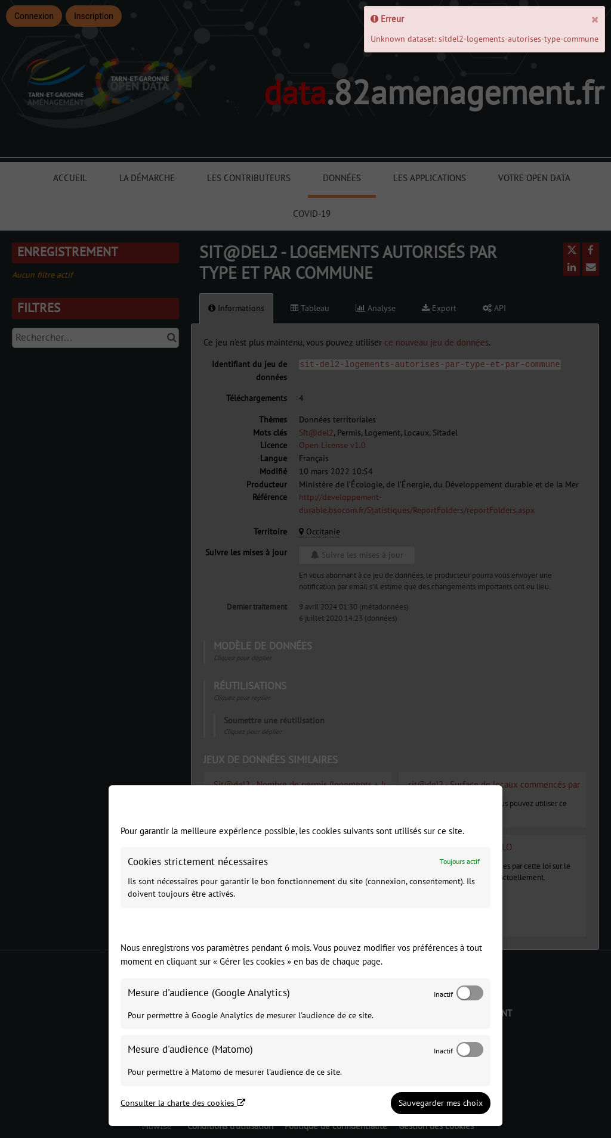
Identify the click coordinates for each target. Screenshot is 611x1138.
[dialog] (305, 955)
